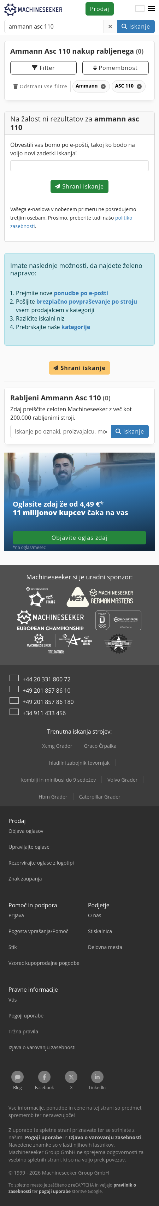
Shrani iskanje (79, 186)
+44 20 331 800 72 (47, 679)
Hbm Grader (53, 796)
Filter (43, 68)
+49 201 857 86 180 (48, 702)
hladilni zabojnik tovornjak (79, 762)
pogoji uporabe (55, 1191)
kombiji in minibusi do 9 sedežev (58, 779)
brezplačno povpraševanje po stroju (86, 301)
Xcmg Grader (57, 745)
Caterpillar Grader (99, 796)
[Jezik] (140, 9)
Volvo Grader (122, 779)
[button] (151, 9)
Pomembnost (115, 68)
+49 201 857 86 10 (47, 690)
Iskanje (136, 26)
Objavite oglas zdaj (79, 538)
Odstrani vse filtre (40, 86)
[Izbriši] (110, 26)
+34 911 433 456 (44, 713)
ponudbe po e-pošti (81, 293)
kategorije (75, 327)
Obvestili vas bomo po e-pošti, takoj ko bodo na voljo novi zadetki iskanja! (72, 149)
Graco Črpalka (100, 745)
